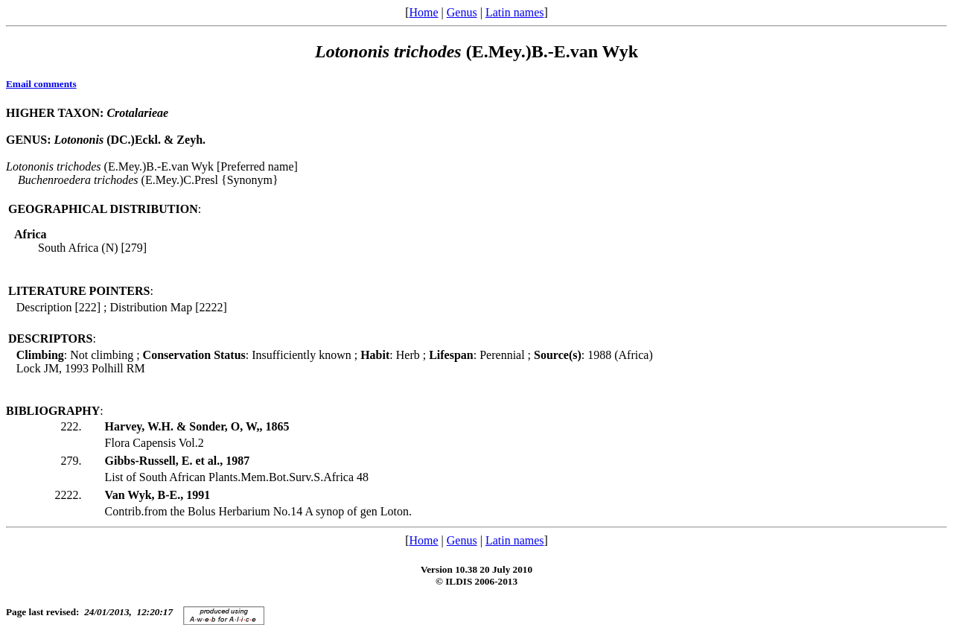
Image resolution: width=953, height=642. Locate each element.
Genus (462, 12)
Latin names (514, 12)
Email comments (41, 83)
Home (423, 12)
